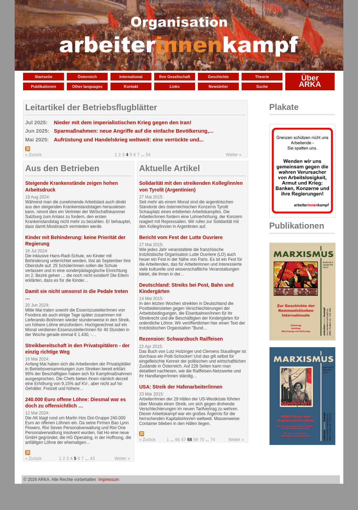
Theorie (262, 77)
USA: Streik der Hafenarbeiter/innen (180, 387)
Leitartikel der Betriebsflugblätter (91, 107)
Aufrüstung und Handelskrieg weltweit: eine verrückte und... (128, 139)
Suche (262, 86)
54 (148, 154)
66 (177, 439)
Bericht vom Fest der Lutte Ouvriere (181, 237)
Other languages (87, 86)
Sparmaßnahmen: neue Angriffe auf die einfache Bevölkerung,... (133, 131)
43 (92, 458)
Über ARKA (310, 81)
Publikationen (43, 86)
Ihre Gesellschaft (174, 77)
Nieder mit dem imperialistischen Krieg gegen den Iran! (122, 122)
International (130, 77)
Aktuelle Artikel (169, 168)
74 (212, 439)
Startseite (43, 77)
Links (175, 86)
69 (195, 439)
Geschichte (218, 77)
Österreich (87, 77)
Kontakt (131, 86)
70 (202, 439)
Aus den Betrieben (62, 168)
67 (183, 439)
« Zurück (33, 154)
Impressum (108, 479)
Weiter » (233, 154)
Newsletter (218, 86)
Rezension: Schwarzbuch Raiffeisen (181, 339)
